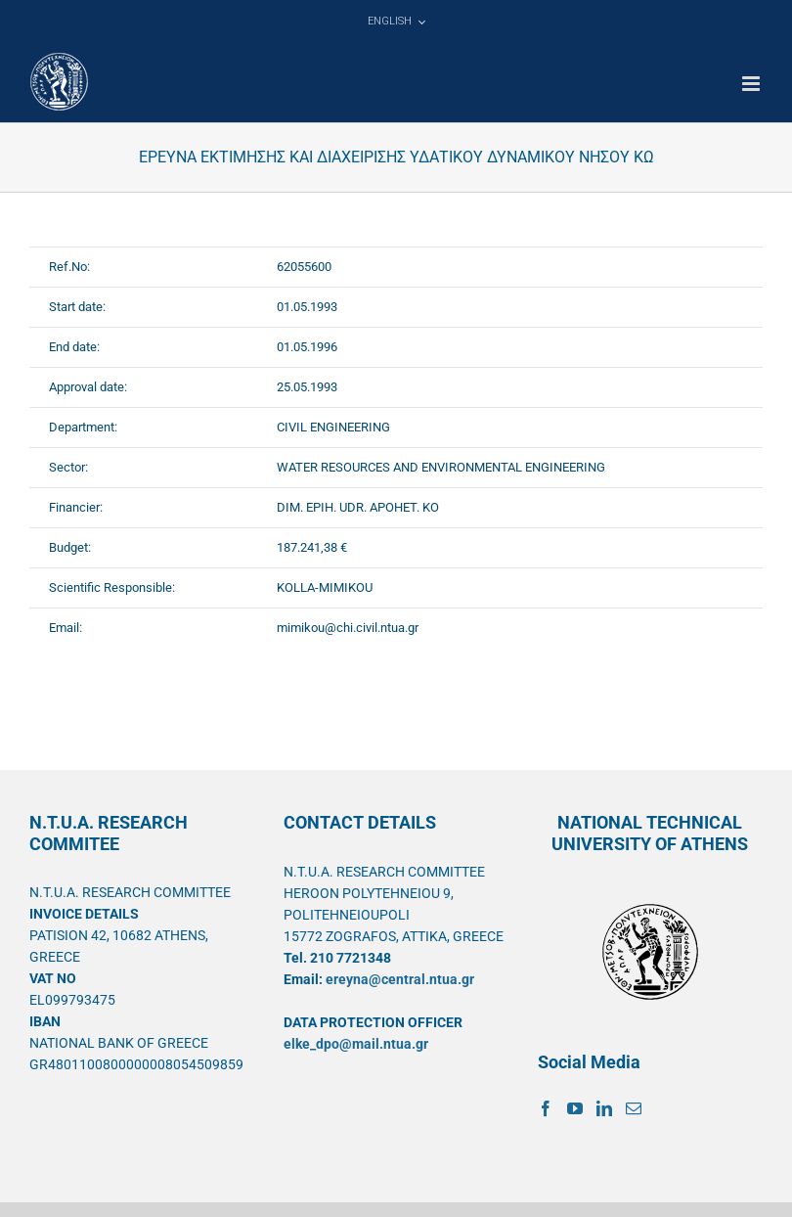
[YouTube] (575, 1108)
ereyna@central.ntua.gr (400, 979)
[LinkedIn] (604, 1108)
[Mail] (633, 1108)
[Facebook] (545, 1108)
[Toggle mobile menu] (752, 83)
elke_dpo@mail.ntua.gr (356, 1044)
